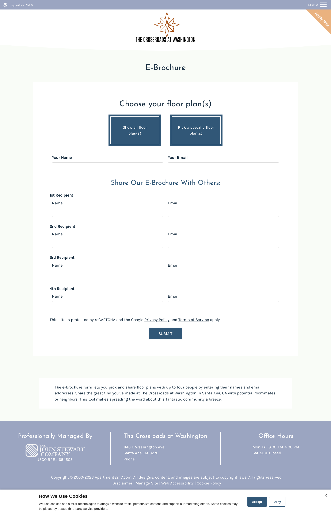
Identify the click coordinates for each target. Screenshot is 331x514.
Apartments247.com (113, 477)
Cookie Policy (209, 483)
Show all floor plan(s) (135, 129)
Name (57, 203)
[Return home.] (165, 26)
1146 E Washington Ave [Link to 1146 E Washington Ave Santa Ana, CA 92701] (165, 450)
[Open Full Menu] (317, 4)
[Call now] (22, 4)
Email (173, 203)
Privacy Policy (157, 319)
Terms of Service (193, 319)
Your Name (62, 157)
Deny (277, 502)
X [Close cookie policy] (326, 495)
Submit (165, 333)
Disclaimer (122, 483)
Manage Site (147, 483)
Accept (257, 502)
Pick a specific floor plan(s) (196, 129)
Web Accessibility (177, 483)
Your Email (177, 157)
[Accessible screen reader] (5, 4)
